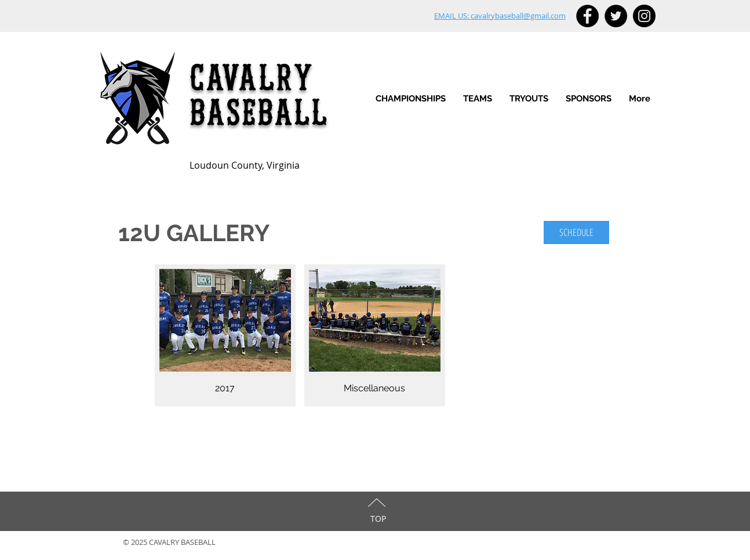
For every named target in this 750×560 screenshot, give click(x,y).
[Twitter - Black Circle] (616, 16)
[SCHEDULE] (576, 232)
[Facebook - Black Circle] (587, 16)
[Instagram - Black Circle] (644, 16)
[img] (225, 335)
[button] (477, 99)
